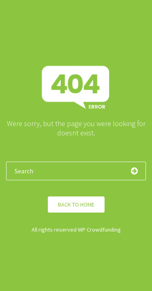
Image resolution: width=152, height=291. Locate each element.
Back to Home (76, 204)
